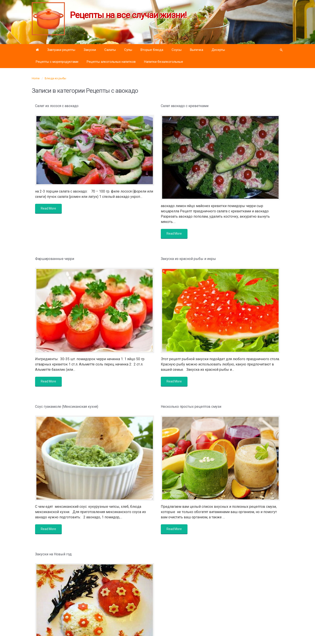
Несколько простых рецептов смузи (191, 406)
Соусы (177, 50)
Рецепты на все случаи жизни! (128, 15)
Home (35, 78)
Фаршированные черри (54, 259)
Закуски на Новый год (53, 554)
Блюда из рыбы (55, 78)
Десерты (218, 50)
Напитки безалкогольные (163, 62)
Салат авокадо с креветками (184, 106)
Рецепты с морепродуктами (57, 62)
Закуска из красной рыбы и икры (188, 259)
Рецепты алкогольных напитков (111, 62)
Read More (48, 208)
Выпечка (196, 50)
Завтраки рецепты (61, 50)
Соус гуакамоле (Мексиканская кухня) (66, 406)
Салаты (110, 50)
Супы (128, 50)
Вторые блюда (152, 50)
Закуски (90, 50)
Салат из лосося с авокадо (57, 106)
